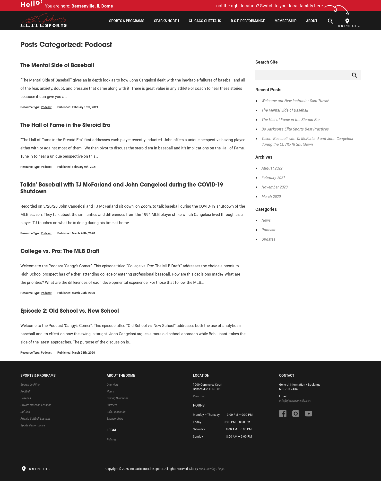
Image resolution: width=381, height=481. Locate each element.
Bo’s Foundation (116, 412)
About (311, 20)
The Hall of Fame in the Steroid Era (65, 125)
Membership (285, 20)
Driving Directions (117, 398)
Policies (111, 439)
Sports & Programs (126, 20)
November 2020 (274, 187)
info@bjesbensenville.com (295, 400)
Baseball (25, 398)
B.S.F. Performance (248, 20)
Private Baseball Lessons (35, 405)
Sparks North (166, 20)
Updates (268, 239)
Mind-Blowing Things (211, 469)
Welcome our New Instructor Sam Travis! (295, 100)
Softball (25, 412)
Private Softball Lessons (35, 418)
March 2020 (271, 196)
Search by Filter (30, 384)
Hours (110, 391)
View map (199, 396)
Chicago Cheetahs (205, 20)
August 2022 (271, 168)
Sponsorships (115, 418)
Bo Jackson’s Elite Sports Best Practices (295, 129)
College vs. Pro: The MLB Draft (59, 251)
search (354, 75)
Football (25, 391)
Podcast (46, 107)
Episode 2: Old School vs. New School (69, 310)
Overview (112, 384)
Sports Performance (32, 425)
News (266, 220)
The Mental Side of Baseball (57, 65)
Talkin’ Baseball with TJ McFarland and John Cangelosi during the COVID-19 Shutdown (121, 188)
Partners (112, 405)
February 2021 (273, 177)
